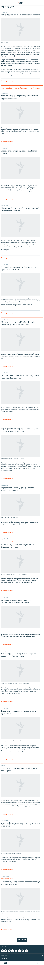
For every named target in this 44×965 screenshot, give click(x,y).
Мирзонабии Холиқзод (7, 541)
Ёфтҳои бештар (22, 939)
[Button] (7, 81)
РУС (30, 963)
